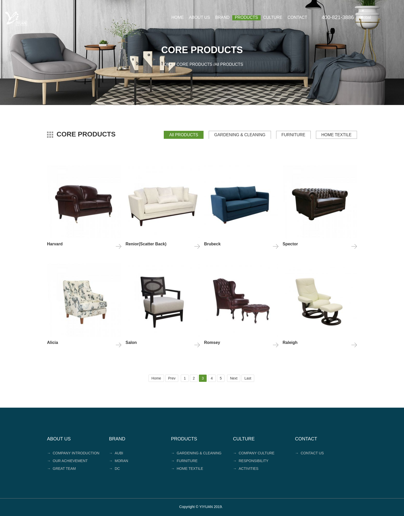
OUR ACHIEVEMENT (67, 460)
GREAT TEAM (61, 468)
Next (233, 378)
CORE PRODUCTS (194, 64)
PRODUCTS (246, 17)
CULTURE (272, 17)
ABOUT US (199, 17)
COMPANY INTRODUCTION (73, 453)
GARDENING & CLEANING (239, 134)
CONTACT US (309, 453)
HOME (177, 17)
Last (247, 378)
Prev (172, 378)
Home (156, 378)
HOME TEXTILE (336, 134)
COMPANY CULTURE (253, 453)
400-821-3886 (338, 17)
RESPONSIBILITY (250, 460)
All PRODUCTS (183, 134)
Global (365, 17)
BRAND (222, 17)
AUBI (116, 453)
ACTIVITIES (245, 468)
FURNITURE (293, 134)
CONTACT (297, 17)
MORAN (118, 460)
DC (114, 468)
